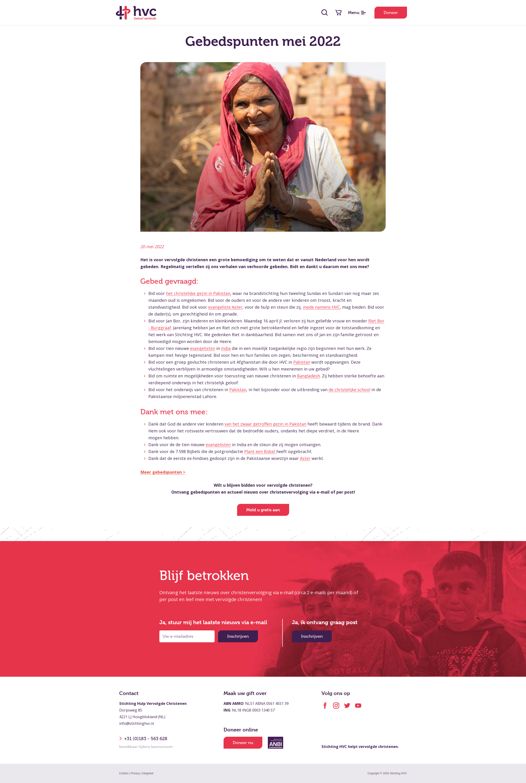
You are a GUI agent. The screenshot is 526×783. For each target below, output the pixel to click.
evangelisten (202, 348)
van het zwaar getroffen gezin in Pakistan (265, 424)
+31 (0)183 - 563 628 (143, 738)
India (226, 348)
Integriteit (147, 773)
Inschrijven (238, 636)
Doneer (391, 12)
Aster (305, 458)
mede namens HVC (321, 307)
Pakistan (301, 362)
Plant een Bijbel (260, 451)
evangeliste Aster (225, 307)
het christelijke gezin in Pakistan (198, 293)
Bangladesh (308, 376)
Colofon (124, 773)
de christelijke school (349, 389)
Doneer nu (243, 742)
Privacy (135, 773)
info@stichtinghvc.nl (136, 723)
